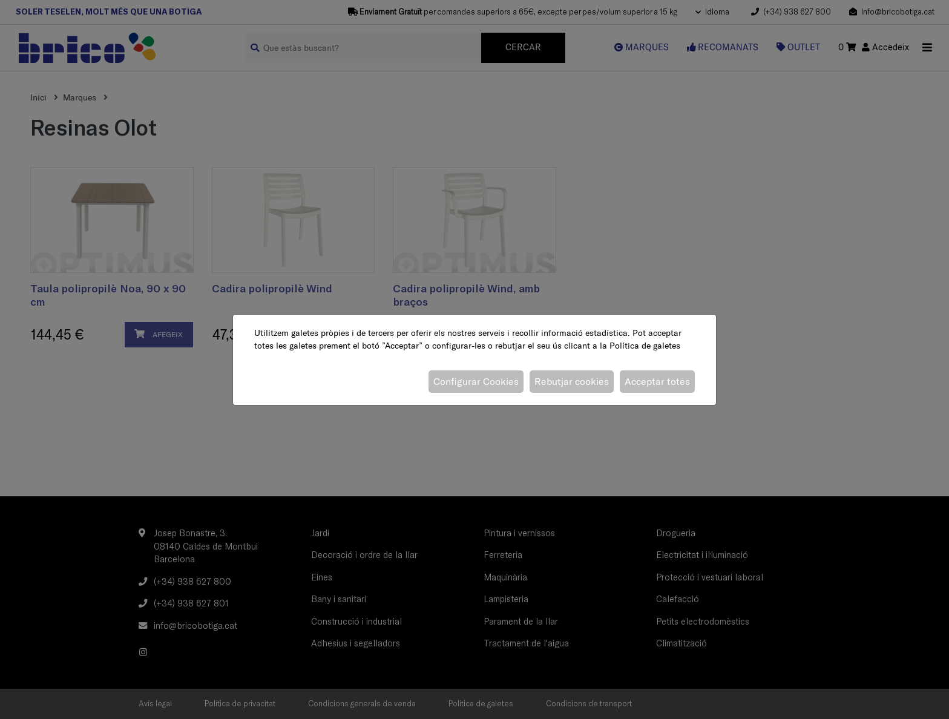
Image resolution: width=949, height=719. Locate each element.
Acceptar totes (657, 381)
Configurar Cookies (476, 381)
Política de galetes (644, 345)
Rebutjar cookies (571, 381)
